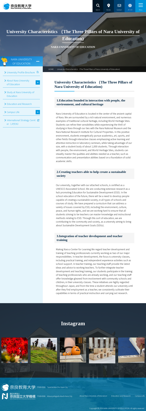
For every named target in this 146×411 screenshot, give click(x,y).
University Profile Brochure (21, 72)
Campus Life (13, 112)
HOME (51, 69)
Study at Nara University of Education (20, 94)
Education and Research (19, 104)
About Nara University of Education (18, 82)
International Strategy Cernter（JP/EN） (21, 122)
